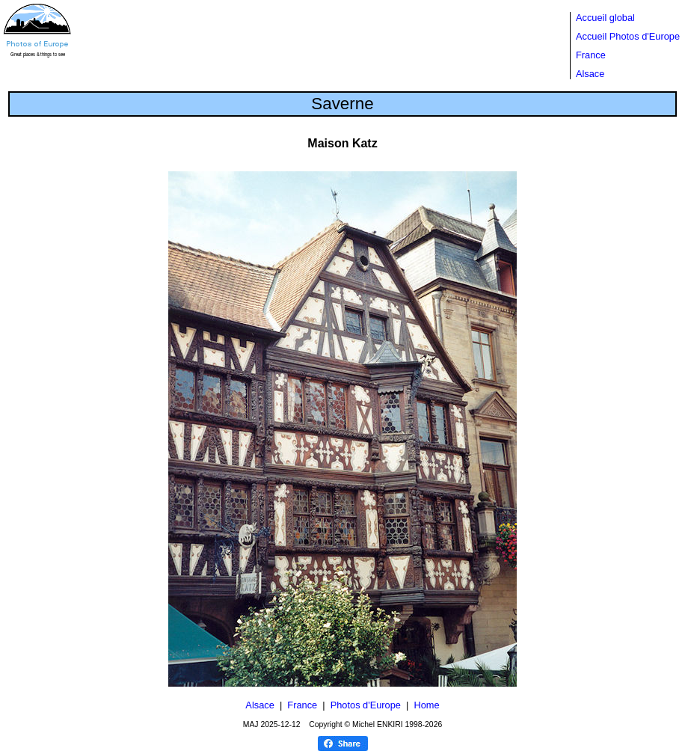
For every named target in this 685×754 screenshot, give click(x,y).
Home (426, 705)
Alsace (590, 73)
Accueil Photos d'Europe (628, 36)
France (591, 55)
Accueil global (605, 17)
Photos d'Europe (366, 705)
